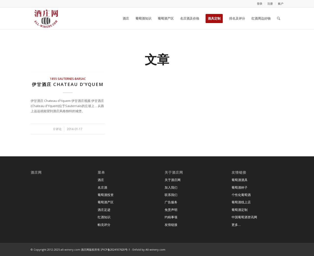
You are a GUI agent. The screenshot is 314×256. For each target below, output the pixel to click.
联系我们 (171, 195)
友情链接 (171, 224)
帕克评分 (104, 224)
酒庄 (101, 180)
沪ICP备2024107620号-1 (115, 249)
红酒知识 (104, 217)
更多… (236, 224)
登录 (259, 3)
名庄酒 (102, 187)
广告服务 (171, 202)
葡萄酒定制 (240, 209)
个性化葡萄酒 (241, 195)
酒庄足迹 (104, 209)
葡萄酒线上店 (241, 202)
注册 (270, 3)
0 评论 (57, 129)
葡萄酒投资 (106, 195)
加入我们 (171, 187)
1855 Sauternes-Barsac (68, 79)
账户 (280, 3)
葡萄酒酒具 (240, 180)
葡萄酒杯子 (240, 187)
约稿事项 (171, 217)
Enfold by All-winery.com (148, 249)
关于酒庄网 (173, 180)
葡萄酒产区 (106, 202)
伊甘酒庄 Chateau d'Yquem (68, 84)
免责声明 (171, 209)
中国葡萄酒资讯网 (244, 217)
